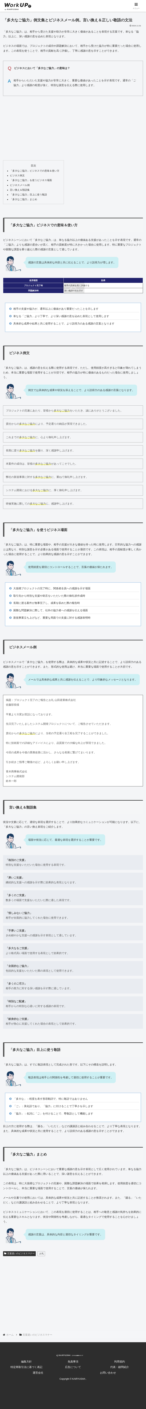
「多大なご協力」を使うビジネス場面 (31, 180)
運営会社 (38, 1372)
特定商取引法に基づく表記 (26, 1367)
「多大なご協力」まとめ (23, 199)
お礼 (41, 1253)
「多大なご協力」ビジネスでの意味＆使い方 (34, 171)
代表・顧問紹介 (119, 1367)
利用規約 (119, 1361)
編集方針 (26, 1361)
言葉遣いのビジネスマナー (19, 1253)
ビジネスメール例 (20, 185)
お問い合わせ (108, 1372)
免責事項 (73, 1361)
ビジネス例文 (17, 175)
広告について (73, 1367)
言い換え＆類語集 (20, 190)
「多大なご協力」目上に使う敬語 (28, 194)
